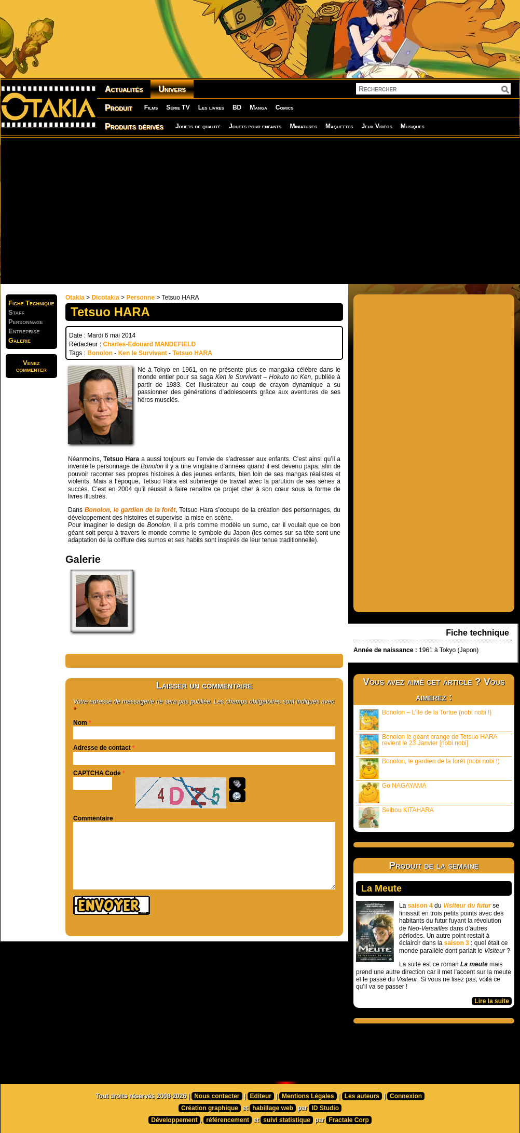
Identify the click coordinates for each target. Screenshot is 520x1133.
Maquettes (339, 126)
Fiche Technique (31, 303)
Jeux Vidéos (376, 126)
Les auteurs (362, 1096)
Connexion (406, 1096)
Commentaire (93, 818)
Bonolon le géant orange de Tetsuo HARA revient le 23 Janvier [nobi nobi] (428, 743)
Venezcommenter (31, 366)
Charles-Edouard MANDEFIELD (149, 344)
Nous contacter (216, 1096)
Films (151, 107)
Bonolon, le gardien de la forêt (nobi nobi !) (429, 768)
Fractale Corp (348, 1120)
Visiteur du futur (467, 905)
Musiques (413, 126)
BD (236, 107)
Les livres (211, 107)
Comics (285, 107)
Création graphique (209, 1108)
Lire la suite (491, 1001)
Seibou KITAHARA (396, 817)
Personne (140, 297)
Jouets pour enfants (255, 126)
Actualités (124, 89)
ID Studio (325, 1108)
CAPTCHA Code (97, 773)
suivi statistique (286, 1120)
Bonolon (100, 353)
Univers (172, 89)
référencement (227, 1120)
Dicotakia (105, 297)
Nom (80, 722)
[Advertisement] (258, 210)
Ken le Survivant (142, 353)
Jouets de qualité (198, 126)
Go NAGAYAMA (393, 792)
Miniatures (303, 126)
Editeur (260, 1096)
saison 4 (420, 905)
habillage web (272, 1108)
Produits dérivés (134, 126)
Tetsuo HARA (192, 353)
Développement (174, 1120)
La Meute (381, 888)
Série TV (177, 107)
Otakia (75, 297)
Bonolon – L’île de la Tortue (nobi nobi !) (425, 719)
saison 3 (456, 943)
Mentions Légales (308, 1096)
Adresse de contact (102, 747)
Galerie (19, 340)
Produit (118, 107)
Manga (258, 107)
